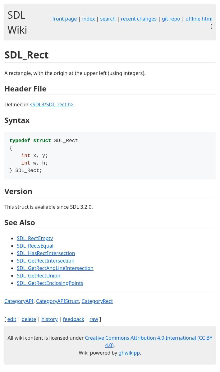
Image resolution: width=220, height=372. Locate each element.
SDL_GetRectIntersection (45, 263)
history (49, 322)
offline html (199, 18)
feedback (73, 322)
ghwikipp (129, 355)
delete (29, 322)
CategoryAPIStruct (57, 304)
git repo (171, 18)
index (88, 18)
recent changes (139, 18)
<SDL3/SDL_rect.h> (52, 104)
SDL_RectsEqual (35, 248)
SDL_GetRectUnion (38, 278)
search (108, 18)
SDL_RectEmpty (35, 241)
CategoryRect (97, 304)
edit (11, 322)
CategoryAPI (19, 304)
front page (64, 18)
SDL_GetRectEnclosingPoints (50, 286)
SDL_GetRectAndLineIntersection (55, 271)
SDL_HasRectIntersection (46, 256)
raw (93, 322)
